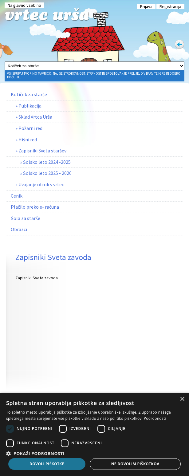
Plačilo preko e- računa (35, 207)
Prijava (146, 6)
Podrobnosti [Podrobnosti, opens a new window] (155, 418)
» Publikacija (28, 106)
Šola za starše (25, 218)
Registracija (170, 6)
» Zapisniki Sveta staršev (40, 151)
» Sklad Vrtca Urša (33, 117)
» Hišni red (26, 139)
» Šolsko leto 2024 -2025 (45, 162)
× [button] (182, 399)
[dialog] (94, 434)
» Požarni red (28, 128)
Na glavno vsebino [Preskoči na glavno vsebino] (24, 5)
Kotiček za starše (29, 94)
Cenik (16, 196)
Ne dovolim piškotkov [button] (135, 463)
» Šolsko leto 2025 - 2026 (46, 173)
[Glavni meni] (94, 65)
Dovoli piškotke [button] (47, 463)
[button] (94, 453)
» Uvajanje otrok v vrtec (39, 184)
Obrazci (19, 229)
